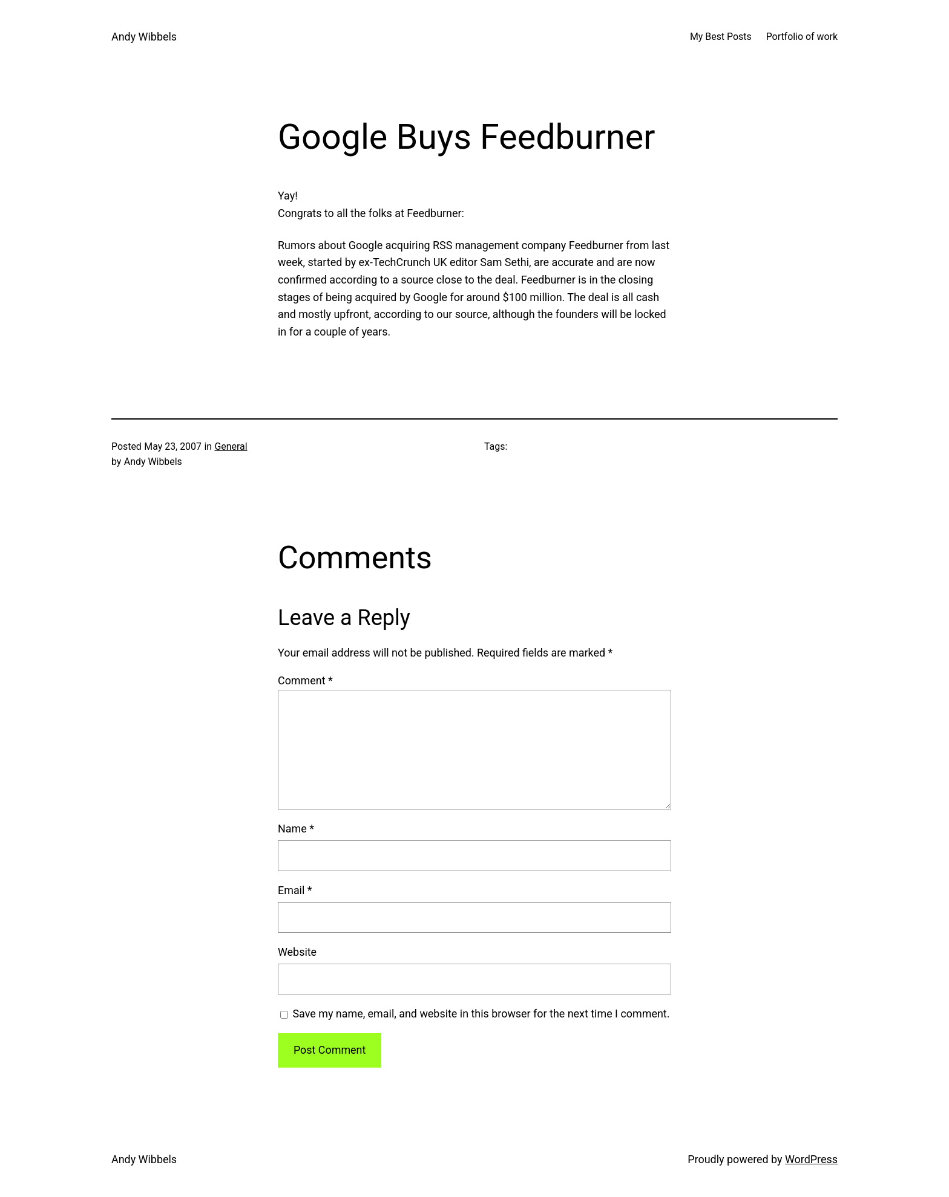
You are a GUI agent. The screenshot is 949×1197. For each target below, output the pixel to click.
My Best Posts (721, 36)
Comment (305, 680)
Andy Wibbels (144, 36)
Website (297, 952)
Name (296, 828)
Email (295, 890)
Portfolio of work (802, 36)
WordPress (811, 1159)
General (231, 446)
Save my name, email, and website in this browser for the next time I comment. (480, 1013)
